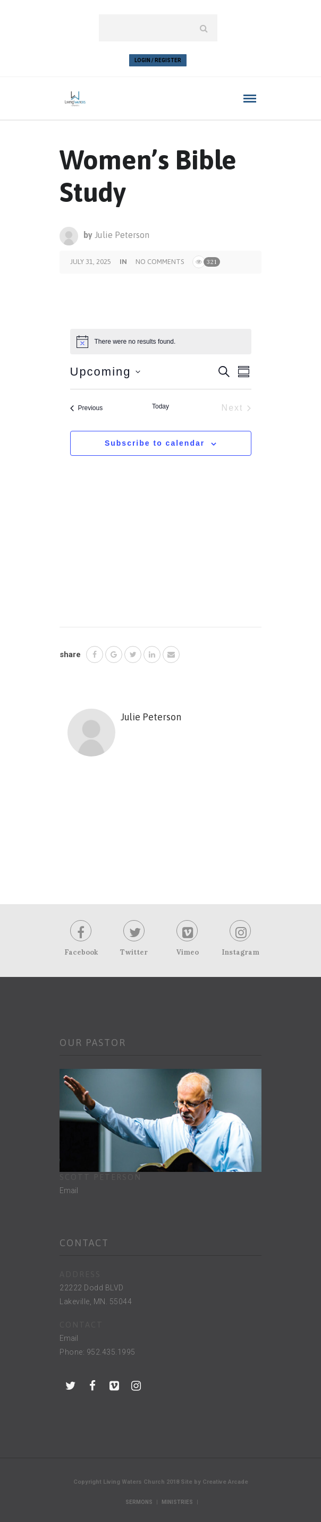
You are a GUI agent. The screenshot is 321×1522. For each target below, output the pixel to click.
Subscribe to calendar (155, 443)
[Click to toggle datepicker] (105, 371)
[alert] (160, 341)
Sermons (139, 1502)
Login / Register (157, 60)
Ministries (177, 1502)
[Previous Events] (86, 408)
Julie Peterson (122, 235)
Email (69, 1190)
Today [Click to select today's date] (160, 406)
